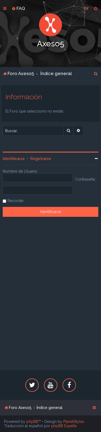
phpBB (32, 421)
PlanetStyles (73, 421)
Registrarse (40, 159)
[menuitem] (18, 8)
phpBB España (63, 426)
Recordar (16, 201)
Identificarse (14, 159)
